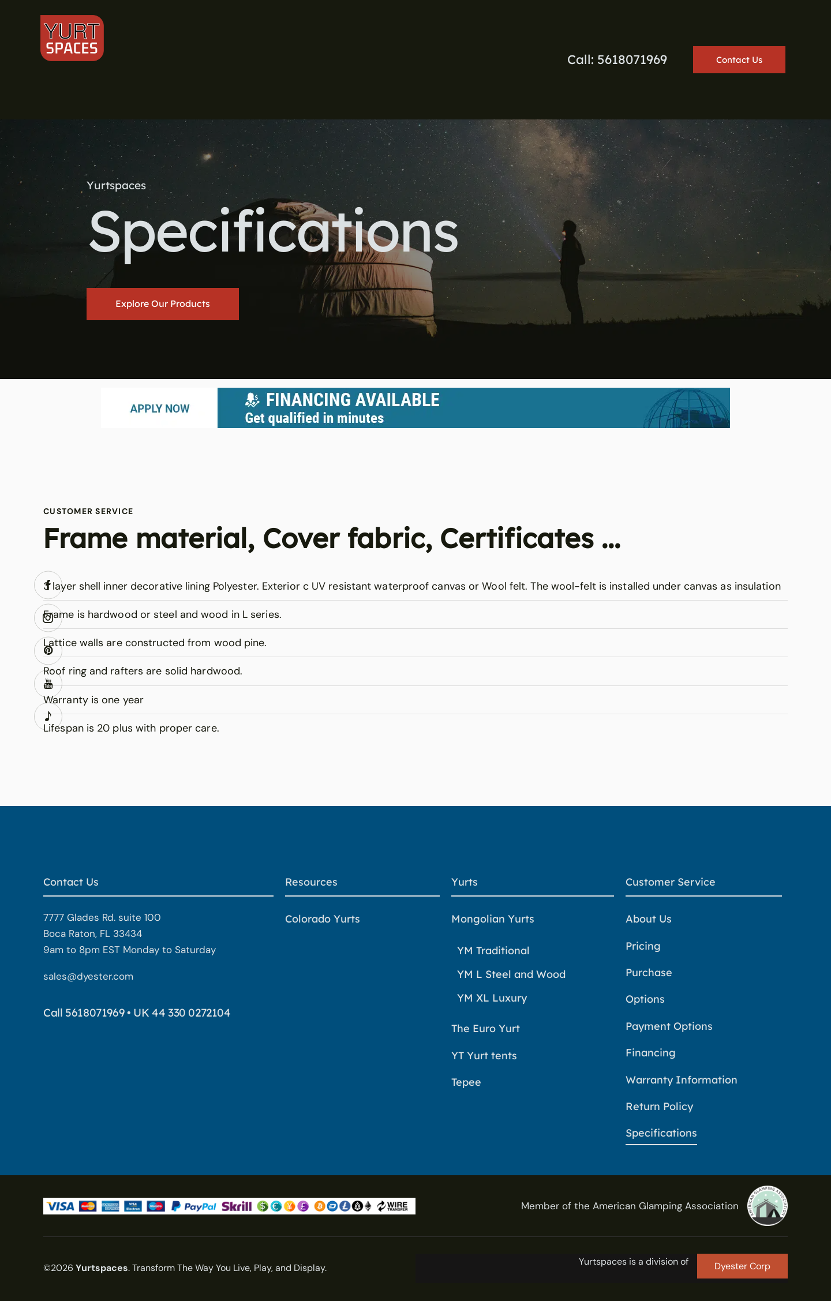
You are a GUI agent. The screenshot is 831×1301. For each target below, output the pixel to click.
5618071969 (94, 1012)
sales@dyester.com (88, 976)
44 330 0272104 (191, 1012)
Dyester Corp (742, 1266)
